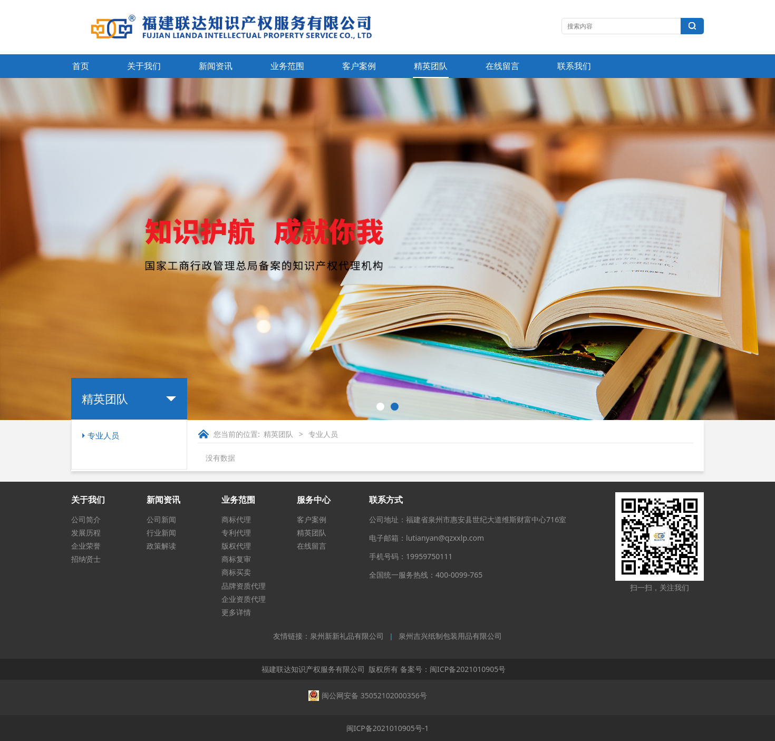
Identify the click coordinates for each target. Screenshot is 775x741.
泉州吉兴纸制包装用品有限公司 (450, 636)
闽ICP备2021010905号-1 (387, 728)
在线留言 (502, 66)
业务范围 (287, 66)
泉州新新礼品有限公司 (347, 636)
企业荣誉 (86, 546)
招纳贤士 (86, 559)
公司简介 (86, 519)
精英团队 (431, 66)
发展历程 (86, 533)
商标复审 (236, 559)
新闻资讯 (215, 66)
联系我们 (574, 66)
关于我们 (144, 66)
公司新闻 (161, 519)
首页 (80, 66)
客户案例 (359, 66)
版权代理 (236, 546)
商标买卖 (236, 572)
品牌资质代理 (243, 586)
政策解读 (161, 546)
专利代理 (236, 533)
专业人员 (103, 435)
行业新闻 (161, 533)
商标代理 (236, 519)
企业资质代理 (243, 599)
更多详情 (236, 612)
